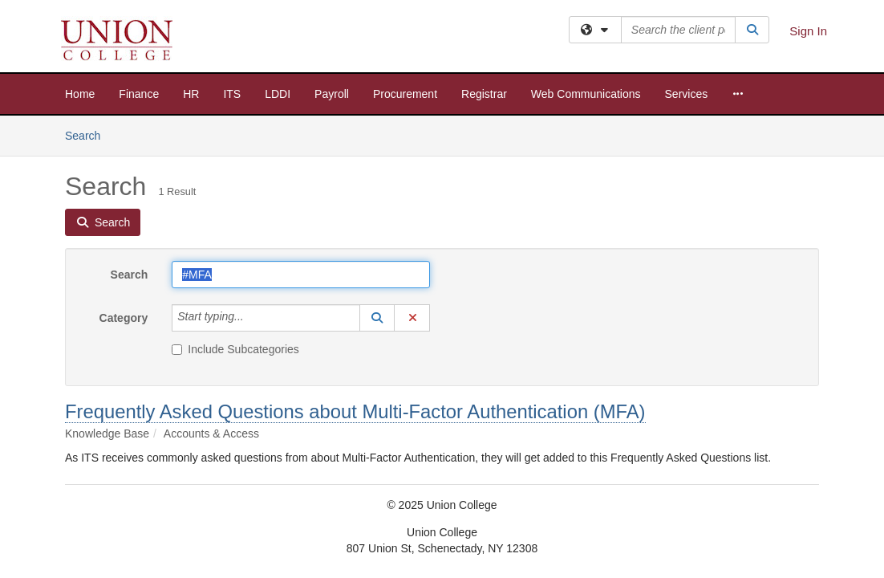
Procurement (405, 94)
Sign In (808, 31)
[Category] (253, 318)
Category (123, 317)
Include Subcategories (235, 349)
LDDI (277, 94)
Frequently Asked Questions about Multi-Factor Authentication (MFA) (355, 411)
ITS (232, 94)
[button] (377, 318)
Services (686, 94)
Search (88, 134)
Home (80, 94)
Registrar (484, 94)
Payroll (331, 94)
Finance (139, 94)
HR (191, 94)
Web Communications (586, 94)
